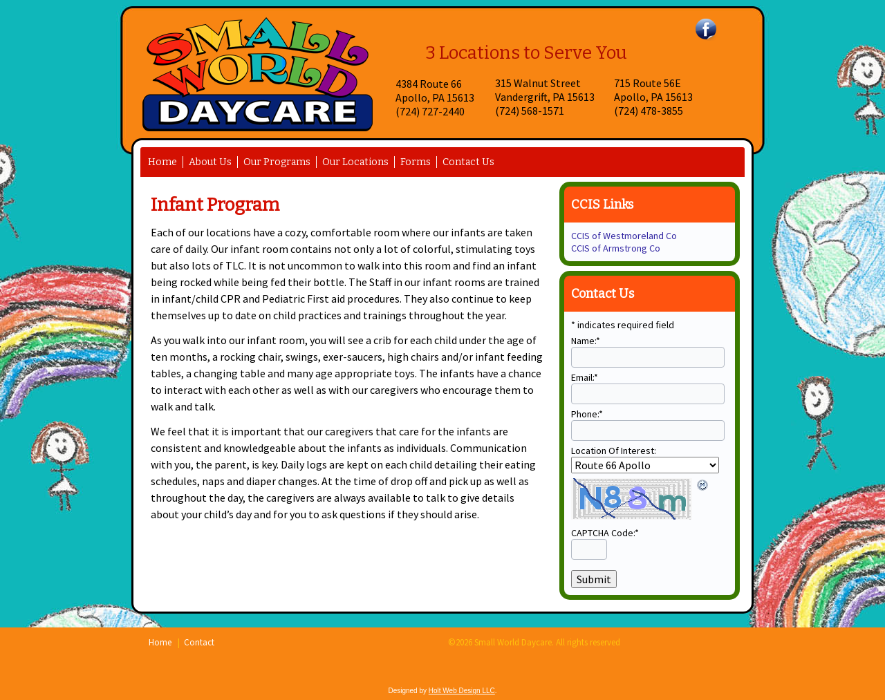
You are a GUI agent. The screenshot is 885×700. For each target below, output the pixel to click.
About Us (210, 162)
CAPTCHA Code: (605, 533)
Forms (415, 162)
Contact (199, 642)
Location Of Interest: (613, 450)
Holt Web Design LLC (462, 690)
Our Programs (276, 162)
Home (162, 162)
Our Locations (355, 162)
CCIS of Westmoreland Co (624, 235)
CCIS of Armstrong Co (615, 248)
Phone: (587, 414)
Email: (584, 377)
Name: (585, 340)
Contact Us (468, 162)
